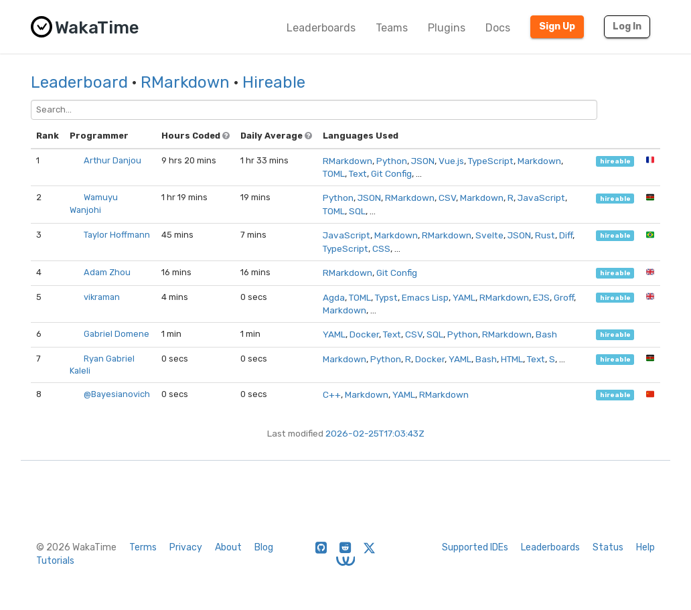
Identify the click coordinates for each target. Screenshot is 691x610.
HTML (512, 359)
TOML (334, 173)
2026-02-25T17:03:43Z (375, 433)
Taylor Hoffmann (117, 235)
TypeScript (491, 160)
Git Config (391, 173)
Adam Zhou (107, 272)
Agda (334, 297)
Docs (497, 27)
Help (645, 547)
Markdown (539, 160)
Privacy (185, 547)
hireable (615, 161)
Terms (143, 547)
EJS (541, 297)
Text (358, 173)
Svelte (489, 235)
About (228, 547)
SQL (357, 211)
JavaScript (541, 197)
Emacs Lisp (425, 297)
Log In (627, 26)
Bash (546, 334)
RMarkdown (185, 82)
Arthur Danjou (112, 160)
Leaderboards (321, 27)
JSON (423, 160)
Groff (564, 297)
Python (391, 160)
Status (608, 547)
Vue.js (451, 160)
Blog (263, 547)
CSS (381, 248)
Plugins (446, 27)
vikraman (102, 297)
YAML (464, 297)
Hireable (273, 82)
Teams (392, 27)
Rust (545, 235)
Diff (565, 235)
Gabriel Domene (116, 334)
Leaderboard (79, 82)
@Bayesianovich (117, 394)
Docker (364, 334)
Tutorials (55, 560)
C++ (332, 394)
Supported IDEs (475, 547)
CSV (447, 197)
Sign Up (557, 26)
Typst (386, 297)
